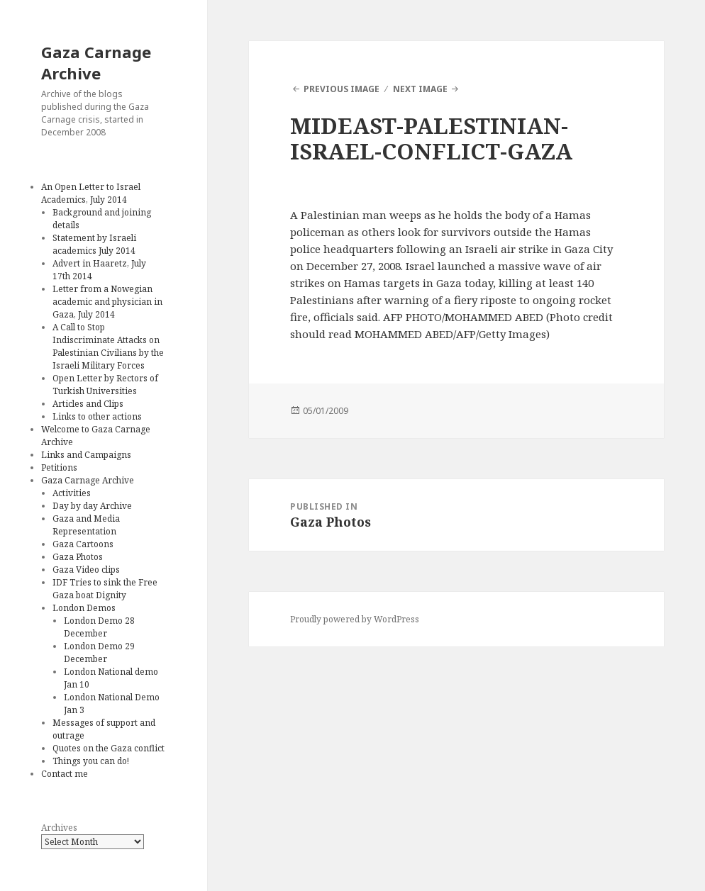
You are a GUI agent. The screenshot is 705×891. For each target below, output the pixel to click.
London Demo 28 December (99, 627)
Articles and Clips (87, 404)
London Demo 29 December (99, 652)
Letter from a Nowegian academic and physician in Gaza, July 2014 (107, 301)
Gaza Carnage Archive (96, 62)
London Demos (84, 608)
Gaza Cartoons (82, 544)
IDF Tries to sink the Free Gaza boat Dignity (104, 588)
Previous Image (341, 89)
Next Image (420, 89)
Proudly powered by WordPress (354, 619)
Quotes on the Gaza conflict (108, 748)
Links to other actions (97, 416)
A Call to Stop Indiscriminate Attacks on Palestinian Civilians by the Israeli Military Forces (108, 346)
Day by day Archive (92, 506)
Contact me (64, 774)
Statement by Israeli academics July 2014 (94, 244)
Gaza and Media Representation (86, 524)
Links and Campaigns (86, 455)
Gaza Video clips (86, 570)
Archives (59, 828)
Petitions (59, 467)
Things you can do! (90, 761)
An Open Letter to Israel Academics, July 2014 (90, 193)
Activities (71, 493)
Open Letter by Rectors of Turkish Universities (105, 384)
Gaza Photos (77, 557)
